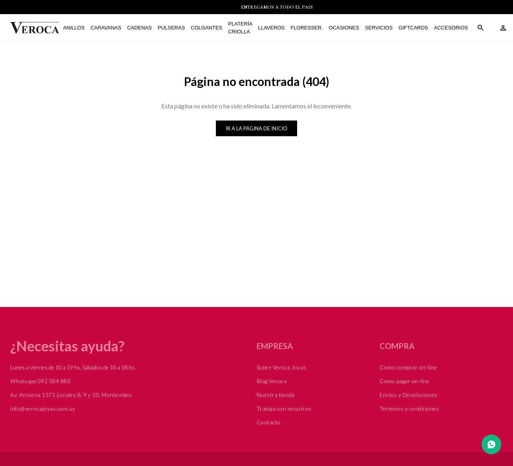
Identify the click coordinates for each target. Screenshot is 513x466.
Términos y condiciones (409, 408)
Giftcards (415, 28)
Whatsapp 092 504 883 (40, 381)
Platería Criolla (242, 28)
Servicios (381, 28)
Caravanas (108, 28)
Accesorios (453, 28)
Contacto (269, 422)
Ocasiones (346, 28)
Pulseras (173, 28)
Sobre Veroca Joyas (282, 367)
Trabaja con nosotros (284, 408)
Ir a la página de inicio (256, 128)
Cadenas (141, 28)
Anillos (76, 28)
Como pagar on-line (404, 381)
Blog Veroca (272, 381)
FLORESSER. (309, 28)
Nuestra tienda (276, 394)
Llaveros (273, 28)
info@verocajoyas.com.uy (42, 408)
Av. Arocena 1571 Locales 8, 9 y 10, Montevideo (71, 394)
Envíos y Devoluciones (409, 394)
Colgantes (209, 28)
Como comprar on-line (408, 367)
